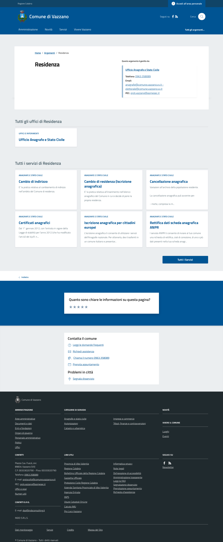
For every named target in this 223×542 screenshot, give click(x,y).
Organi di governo (23, 433)
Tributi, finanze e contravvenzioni (129, 423)
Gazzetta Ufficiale (73, 478)
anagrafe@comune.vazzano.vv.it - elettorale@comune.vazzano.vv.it (144, 87)
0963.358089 (143, 76)
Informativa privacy (122, 463)
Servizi (63, 29)
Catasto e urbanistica (74, 428)
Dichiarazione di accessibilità (127, 473)
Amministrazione (28, 29)
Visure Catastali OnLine (75, 502)
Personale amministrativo (27, 438)
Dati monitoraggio (24, 530)
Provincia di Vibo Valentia (76, 463)
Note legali (118, 468)
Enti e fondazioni (23, 428)
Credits (70, 530)
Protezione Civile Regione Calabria (81, 483)
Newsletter (168, 467)
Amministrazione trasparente (127, 477)
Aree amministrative (25, 418)
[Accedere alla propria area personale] (186, 3)
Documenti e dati (23, 423)
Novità (48, 29)
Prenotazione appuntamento (127, 488)
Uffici (17, 447)
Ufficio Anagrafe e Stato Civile (142, 70)
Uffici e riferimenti (29, 133)
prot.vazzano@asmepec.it (145, 93)
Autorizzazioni (71, 423)
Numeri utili (20, 494)
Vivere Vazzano (82, 29)
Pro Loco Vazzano (73, 511)
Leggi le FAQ (119, 481)
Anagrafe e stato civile (31, 175)
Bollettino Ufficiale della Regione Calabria (84, 473)
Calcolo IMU (70, 506)
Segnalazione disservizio (125, 484)
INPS (66, 497)
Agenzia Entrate (72, 492)
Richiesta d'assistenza (124, 492)
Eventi (166, 436)
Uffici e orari (21, 489)
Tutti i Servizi (185, 260)
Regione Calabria (25, 3)
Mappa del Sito (95, 530)
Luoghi (166, 431)
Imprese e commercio (123, 418)
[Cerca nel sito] (200, 16)
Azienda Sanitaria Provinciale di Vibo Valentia (86, 487)
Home (38, 53)
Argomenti (49, 53)
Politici (18, 442)
